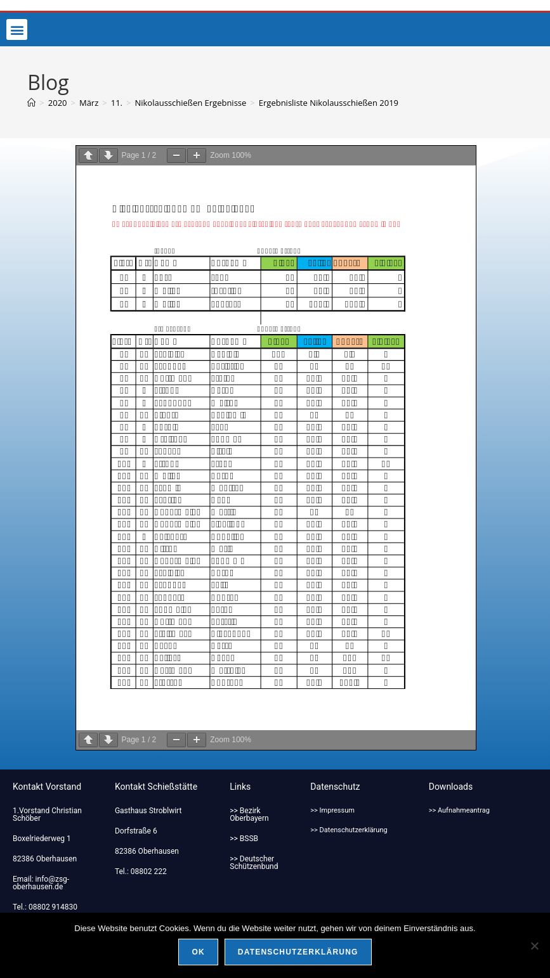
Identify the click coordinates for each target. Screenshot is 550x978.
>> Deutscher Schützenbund (254, 862)
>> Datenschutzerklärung (348, 830)
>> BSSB (244, 838)
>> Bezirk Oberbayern (249, 814)
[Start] (31, 102)
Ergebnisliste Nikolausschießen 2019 (328, 102)
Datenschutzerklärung (298, 952)
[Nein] (534, 945)
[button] (16, 29)
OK (198, 952)
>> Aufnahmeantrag (459, 810)
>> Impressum (332, 810)
